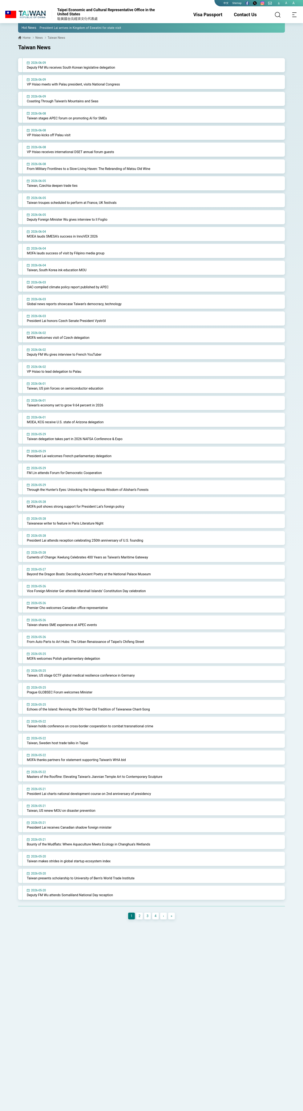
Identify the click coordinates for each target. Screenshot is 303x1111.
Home (27, 37)
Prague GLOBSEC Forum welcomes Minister (59, 705)
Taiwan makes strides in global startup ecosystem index (68, 877)
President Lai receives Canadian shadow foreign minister (69, 843)
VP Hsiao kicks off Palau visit (48, 136)
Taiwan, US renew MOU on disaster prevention (61, 826)
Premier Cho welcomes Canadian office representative (67, 619)
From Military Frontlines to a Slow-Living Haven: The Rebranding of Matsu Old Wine (88, 171)
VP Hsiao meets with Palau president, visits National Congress (73, 85)
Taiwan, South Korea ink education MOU (56, 274)
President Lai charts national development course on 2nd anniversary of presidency (89, 809)
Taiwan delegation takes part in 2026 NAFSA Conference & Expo (74, 447)
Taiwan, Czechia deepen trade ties (52, 188)
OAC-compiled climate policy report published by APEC (68, 292)
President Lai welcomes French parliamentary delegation (69, 464)
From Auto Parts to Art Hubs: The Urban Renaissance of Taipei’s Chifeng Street (85, 653)
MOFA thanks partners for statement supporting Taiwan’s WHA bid (76, 774)
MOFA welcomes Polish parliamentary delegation (63, 671)
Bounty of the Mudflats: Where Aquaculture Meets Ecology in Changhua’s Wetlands (88, 860)
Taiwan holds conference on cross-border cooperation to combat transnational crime (90, 739)
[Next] (163, 933)
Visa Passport (207, 14)
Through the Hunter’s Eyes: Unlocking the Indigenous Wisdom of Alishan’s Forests (87, 498)
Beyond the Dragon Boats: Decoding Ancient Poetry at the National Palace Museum (89, 584)
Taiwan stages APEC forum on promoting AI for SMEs (67, 119)
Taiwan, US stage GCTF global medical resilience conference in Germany (81, 688)
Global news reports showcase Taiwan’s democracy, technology (74, 309)
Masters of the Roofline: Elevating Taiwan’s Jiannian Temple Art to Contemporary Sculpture (94, 791)
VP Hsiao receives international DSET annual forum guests (70, 154)
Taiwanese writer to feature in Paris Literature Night (65, 533)
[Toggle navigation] (294, 14)
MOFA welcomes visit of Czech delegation (58, 343)
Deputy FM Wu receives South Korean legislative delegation (71, 67)
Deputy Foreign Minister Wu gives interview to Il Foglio (67, 222)
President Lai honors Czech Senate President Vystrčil (66, 326)
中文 (226, 3)
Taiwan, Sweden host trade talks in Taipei (57, 757)
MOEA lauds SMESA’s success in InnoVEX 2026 (62, 240)
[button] (24, 27)
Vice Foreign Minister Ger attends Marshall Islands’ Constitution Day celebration (86, 602)
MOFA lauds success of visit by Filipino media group (65, 257)
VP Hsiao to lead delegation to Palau (54, 378)
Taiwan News (56, 37)
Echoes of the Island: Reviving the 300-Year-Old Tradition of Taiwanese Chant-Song (88, 722)
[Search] (277, 14)
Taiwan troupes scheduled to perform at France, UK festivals (72, 205)
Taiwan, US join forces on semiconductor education (65, 395)
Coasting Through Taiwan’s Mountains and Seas (62, 102)
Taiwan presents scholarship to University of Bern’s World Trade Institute (80, 895)
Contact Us (245, 14)
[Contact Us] (270, 3)
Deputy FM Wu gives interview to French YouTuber (64, 360)
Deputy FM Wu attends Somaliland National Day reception (70, 912)
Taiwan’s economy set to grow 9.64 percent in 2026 (65, 412)
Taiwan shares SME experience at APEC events (62, 636)
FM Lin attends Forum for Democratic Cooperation (64, 481)
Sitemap (237, 3)
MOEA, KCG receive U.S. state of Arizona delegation (65, 429)
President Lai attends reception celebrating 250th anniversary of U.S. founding (85, 550)
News (39, 37)
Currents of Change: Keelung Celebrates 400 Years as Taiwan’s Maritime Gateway (87, 567)
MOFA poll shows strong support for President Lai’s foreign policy (75, 515)
